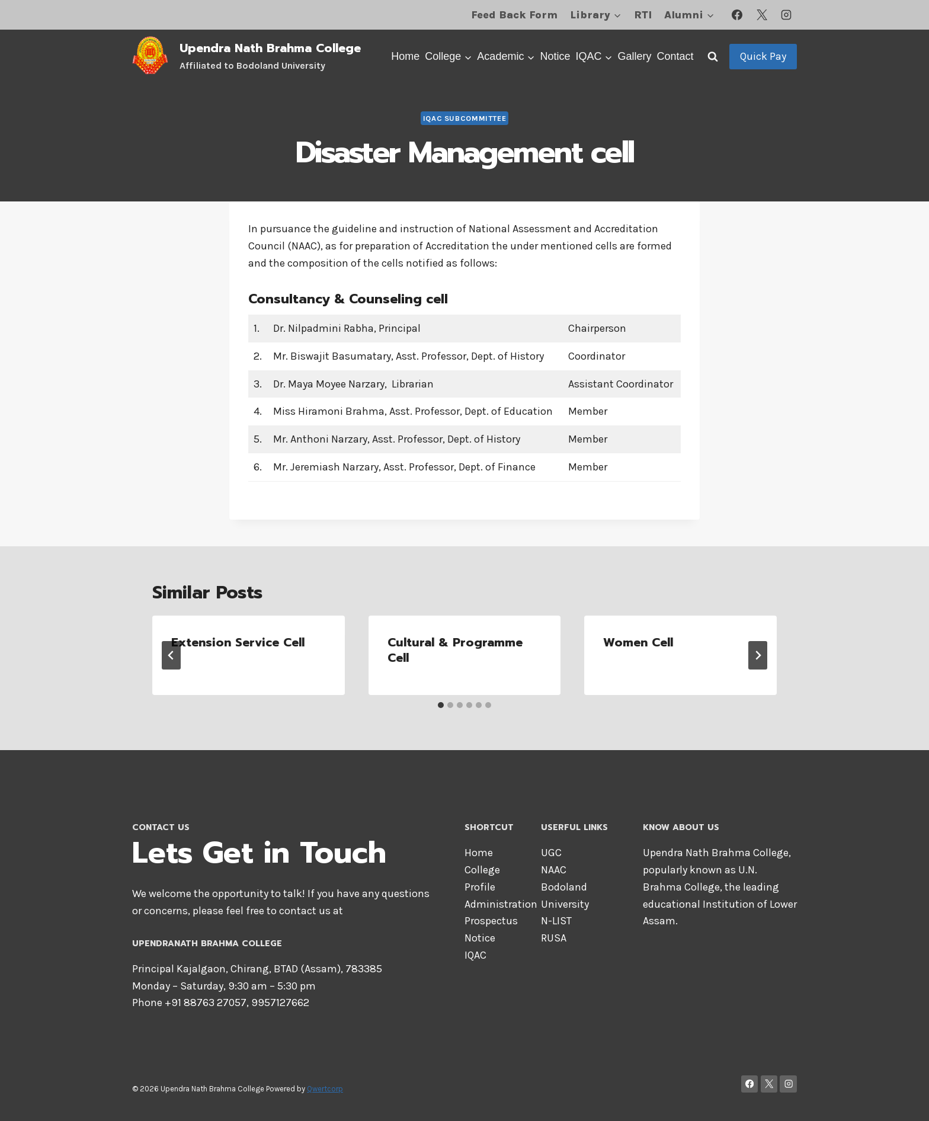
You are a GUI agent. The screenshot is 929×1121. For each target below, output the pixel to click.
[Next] (757, 655)
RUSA (553, 937)
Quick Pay (763, 56)
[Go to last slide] (171, 655)
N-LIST (556, 920)
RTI (643, 14)
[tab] (441, 705)
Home (405, 56)
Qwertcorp (325, 1088)
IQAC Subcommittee (465, 118)
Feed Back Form (514, 14)
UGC (551, 852)
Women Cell (638, 642)
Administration (500, 904)
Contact (674, 56)
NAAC (553, 869)
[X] (762, 14)
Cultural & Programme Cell (455, 650)
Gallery (634, 56)
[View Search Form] (712, 56)
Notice (555, 56)
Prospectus (491, 920)
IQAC (475, 955)
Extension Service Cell (238, 642)
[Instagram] (786, 14)
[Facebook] (737, 14)
